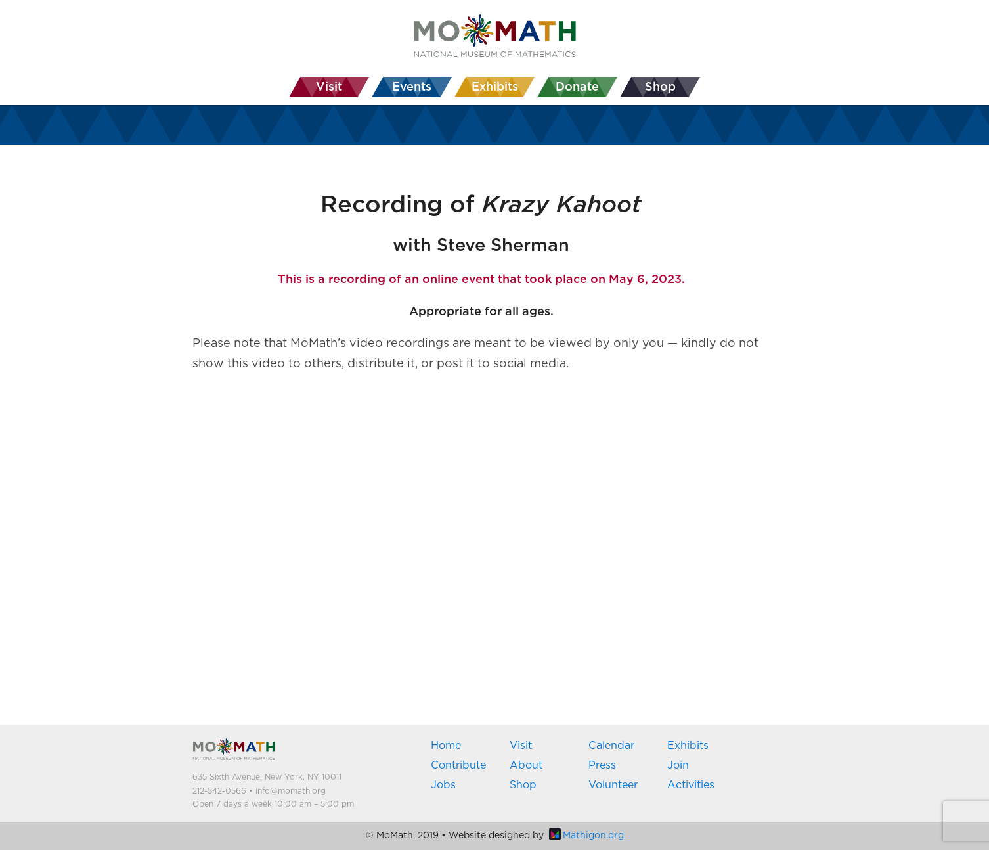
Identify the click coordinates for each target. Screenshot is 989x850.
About (526, 765)
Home (446, 745)
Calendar (611, 745)
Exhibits (688, 745)
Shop (523, 785)
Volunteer (613, 785)
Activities (690, 785)
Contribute (458, 765)
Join (678, 765)
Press (602, 765)
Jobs (443, 785)
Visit (521, 745)
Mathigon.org (586, 835)
